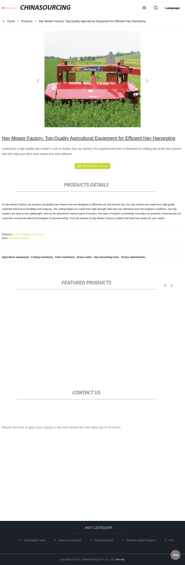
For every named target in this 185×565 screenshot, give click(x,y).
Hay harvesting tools (107, 257)
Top (175, 554)
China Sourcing (106, 540)
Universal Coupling (18, 238)
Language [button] (172, 8)
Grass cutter (84, 257)
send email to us (92, 166)
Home (11, 21)
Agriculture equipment (15, 257)
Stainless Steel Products (143, 540)
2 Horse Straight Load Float (27, 234)
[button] (144, 8)
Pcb (173, 540)
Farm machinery (65, 257)
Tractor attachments (133, 257)
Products (27, 21)
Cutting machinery (42, 257)
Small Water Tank (37, 540)
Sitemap (119, 559)
